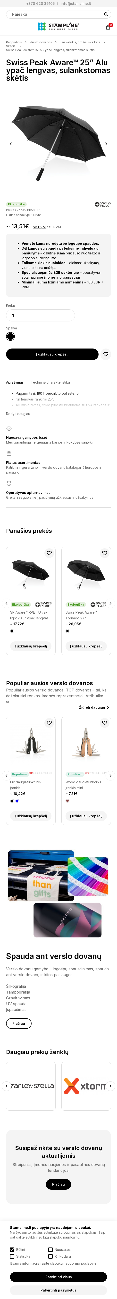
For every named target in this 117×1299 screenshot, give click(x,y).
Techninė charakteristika (50, 382)
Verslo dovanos (41, 42)
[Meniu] (9, 27)
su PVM (55, 227)
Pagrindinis (14, 42)
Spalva (11, 328)
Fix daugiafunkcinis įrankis (25, 785)
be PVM (39, 227)
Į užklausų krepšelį (52, 354)
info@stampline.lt (76, 3)
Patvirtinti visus (58, 1277)
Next (106, 144)
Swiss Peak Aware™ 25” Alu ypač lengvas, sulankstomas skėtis (50, 50)
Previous (11, 144)
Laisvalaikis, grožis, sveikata (80, 42)
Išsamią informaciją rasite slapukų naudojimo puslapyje (53, 1263)
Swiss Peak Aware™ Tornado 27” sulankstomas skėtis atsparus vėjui (81, 615)
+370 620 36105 (40, 3)
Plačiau (18, 1023)
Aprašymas (15, 382)
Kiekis (11, 305)
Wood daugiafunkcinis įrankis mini (83, 785)
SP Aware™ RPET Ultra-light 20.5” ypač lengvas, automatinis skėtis (30, 615)
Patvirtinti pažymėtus (58, 1290)
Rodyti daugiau (18, 414)
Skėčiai (11, 46)
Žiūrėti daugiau (92, 707)
